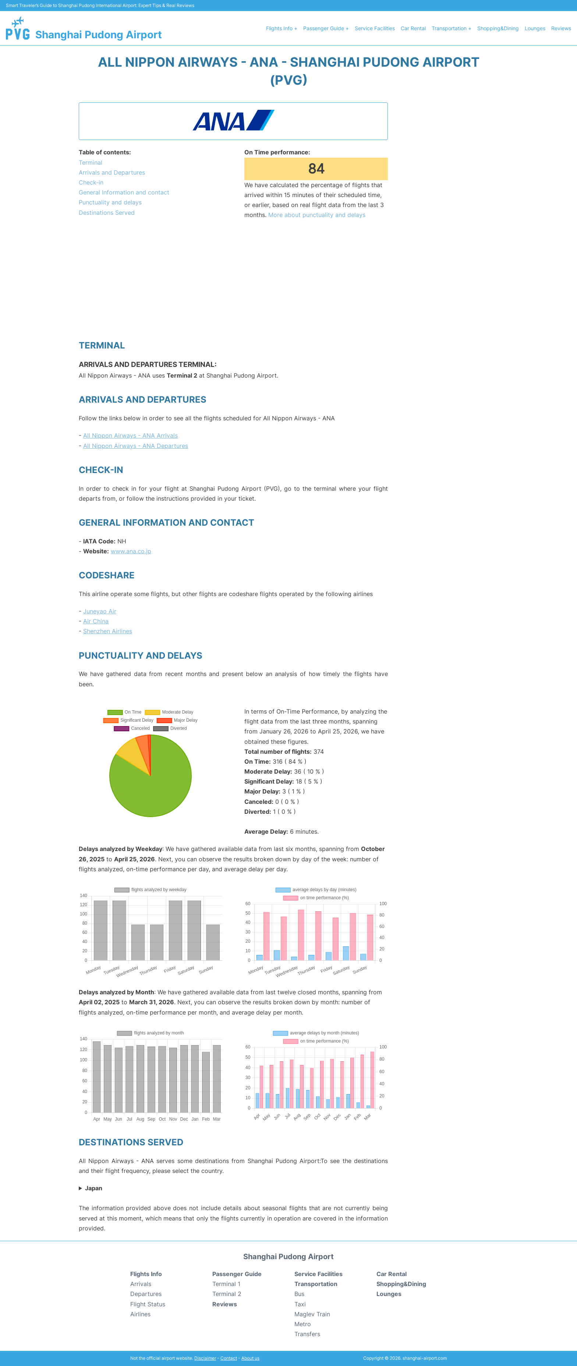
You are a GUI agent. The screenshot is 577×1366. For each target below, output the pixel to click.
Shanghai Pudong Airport (98, 34)
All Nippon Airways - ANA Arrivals (130, 435)
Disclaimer (205, 1358)
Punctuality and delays (110, 202)
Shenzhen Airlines (107, 631)
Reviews (561, 28)
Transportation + (451, 28)
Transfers (307, 1334)
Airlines (140, 1314)
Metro (302, 1324)
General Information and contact (124, 192)
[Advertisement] (233, 279)
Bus (299, 1293)
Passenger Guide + (326, 28)
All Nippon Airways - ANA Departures (135, 445)
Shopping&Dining (498, 28)
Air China (96, 621)
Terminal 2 (226, 1293)
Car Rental (413, 28)
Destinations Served (107, 212)
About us (250, 1358)
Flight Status (147, 1304)
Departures (146, 1293)
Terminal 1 (226, 1284)
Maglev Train (312, 1314)
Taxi (300, 1304)
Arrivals (140, 1284)
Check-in (91, 182)
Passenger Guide (237, 1274)
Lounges (535, 28)
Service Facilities (375, 28)
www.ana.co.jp (131, 551)
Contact (228, 1358)
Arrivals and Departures (112, 172)
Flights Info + (281, 28)
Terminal (90, 162)
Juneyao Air (99, 611)
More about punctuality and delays (316, 214)
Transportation (315, 1284)
